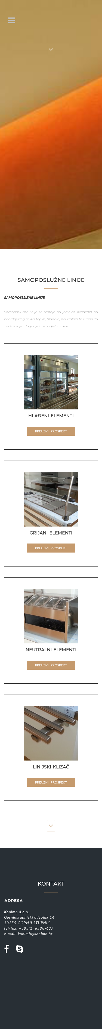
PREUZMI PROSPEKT (51, 431)
